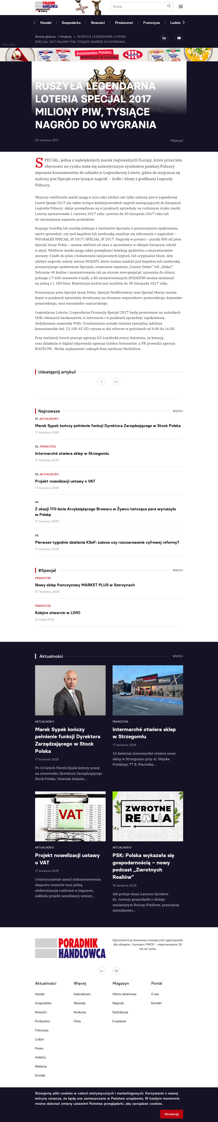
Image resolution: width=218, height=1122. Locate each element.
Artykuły (66, 37)
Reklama (41, 1066)
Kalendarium (82, 994)
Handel (45, 23)
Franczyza (151, 23)
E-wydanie (119, 1021)
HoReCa (40, 1057)
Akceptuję (171, 1114)
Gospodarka (71, 23)
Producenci (124, 23)
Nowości (98, 23)
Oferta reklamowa (124, 994)
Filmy (77, 1021)
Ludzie (175, 23)
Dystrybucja (120, 1012)
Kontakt (40, 1075)
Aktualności (49, 418)
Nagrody (118, 1003)
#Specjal (176, 140)
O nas (155, 994)
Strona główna (45, 37)
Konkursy (80, 1012)
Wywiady (80, 1003)
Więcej (178, 411)
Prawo (39, 1048)
